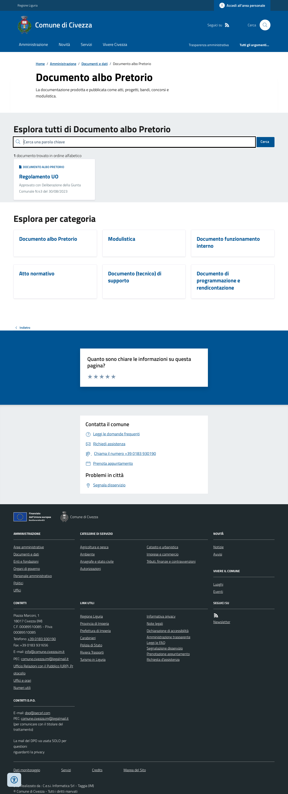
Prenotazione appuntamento (168, 654)
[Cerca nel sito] (263, 25)
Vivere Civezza (115, 44)
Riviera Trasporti (92, 652)
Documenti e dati (94, 63)
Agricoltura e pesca (94, 547)
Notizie (218, 547)
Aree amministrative (29, 547)
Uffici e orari (22, 680)
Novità (64, 44)
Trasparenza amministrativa (209, 44)
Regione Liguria (28, 5)
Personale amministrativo (33, 575)
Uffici (17, 590)
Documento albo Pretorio (41, 166)
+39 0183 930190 (42, 638)
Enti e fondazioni (26, 561)
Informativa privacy (161, 616)
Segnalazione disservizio (165, 648)
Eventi (218, 591)
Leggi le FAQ (156, 642)
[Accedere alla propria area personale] (242, 5)
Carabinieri (88, 638)
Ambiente (87, 554)
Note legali (155, 623)
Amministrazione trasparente (168, 637)
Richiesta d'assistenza (163, 659)
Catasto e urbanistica (162, 547)
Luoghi (218, 584)
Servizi (86, 44)
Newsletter (221, 622)
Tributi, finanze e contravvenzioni (171, 561)
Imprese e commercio (162, 554)
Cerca (265, 141)
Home (40, 63)
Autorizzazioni (90, 568)
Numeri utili (22, 687)
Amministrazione (33, 44)
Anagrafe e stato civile (97, 561)
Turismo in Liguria (93, 659)
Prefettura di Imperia (95, 630)
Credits (97, 770)
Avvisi (217, 554)
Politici (18, 583)
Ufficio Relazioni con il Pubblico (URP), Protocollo (43, 669)
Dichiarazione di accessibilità (168, 630)
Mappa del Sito (135, 770)
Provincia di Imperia (94, 623)
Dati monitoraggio (27, 770)
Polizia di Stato (91, 645)
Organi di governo (27, 568)
